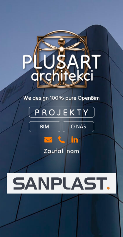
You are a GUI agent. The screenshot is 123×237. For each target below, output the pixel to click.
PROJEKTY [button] (63, 112)
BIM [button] (44, 126)
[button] (48, 139)
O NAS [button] (78, 126)
